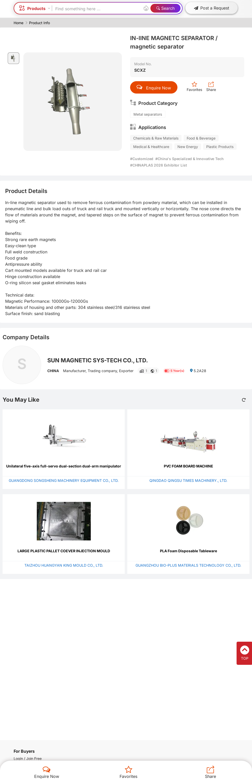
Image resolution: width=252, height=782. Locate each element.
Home (18, 23)
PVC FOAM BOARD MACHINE (188, 466)
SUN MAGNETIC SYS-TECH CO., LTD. (97, 360)
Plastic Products (219, 146)
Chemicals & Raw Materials (155, 138)
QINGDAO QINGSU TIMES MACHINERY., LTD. (188, 480)
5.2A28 (198, 371)
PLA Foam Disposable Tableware (188, 551)
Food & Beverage (201, 138)
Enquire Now (46, 776)
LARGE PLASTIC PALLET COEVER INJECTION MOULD (63, 551)
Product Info (39, 23)
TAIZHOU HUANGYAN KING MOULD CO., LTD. (63, 565)
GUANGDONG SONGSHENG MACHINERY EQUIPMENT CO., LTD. (64, 480)
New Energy (187, 146)
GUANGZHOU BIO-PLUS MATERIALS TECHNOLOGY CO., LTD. (188, 565)
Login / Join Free (28, 758)
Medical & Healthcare (151, 146)
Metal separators (147, 114)
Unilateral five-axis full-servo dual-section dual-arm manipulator (63, 466)
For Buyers (24, 751)
